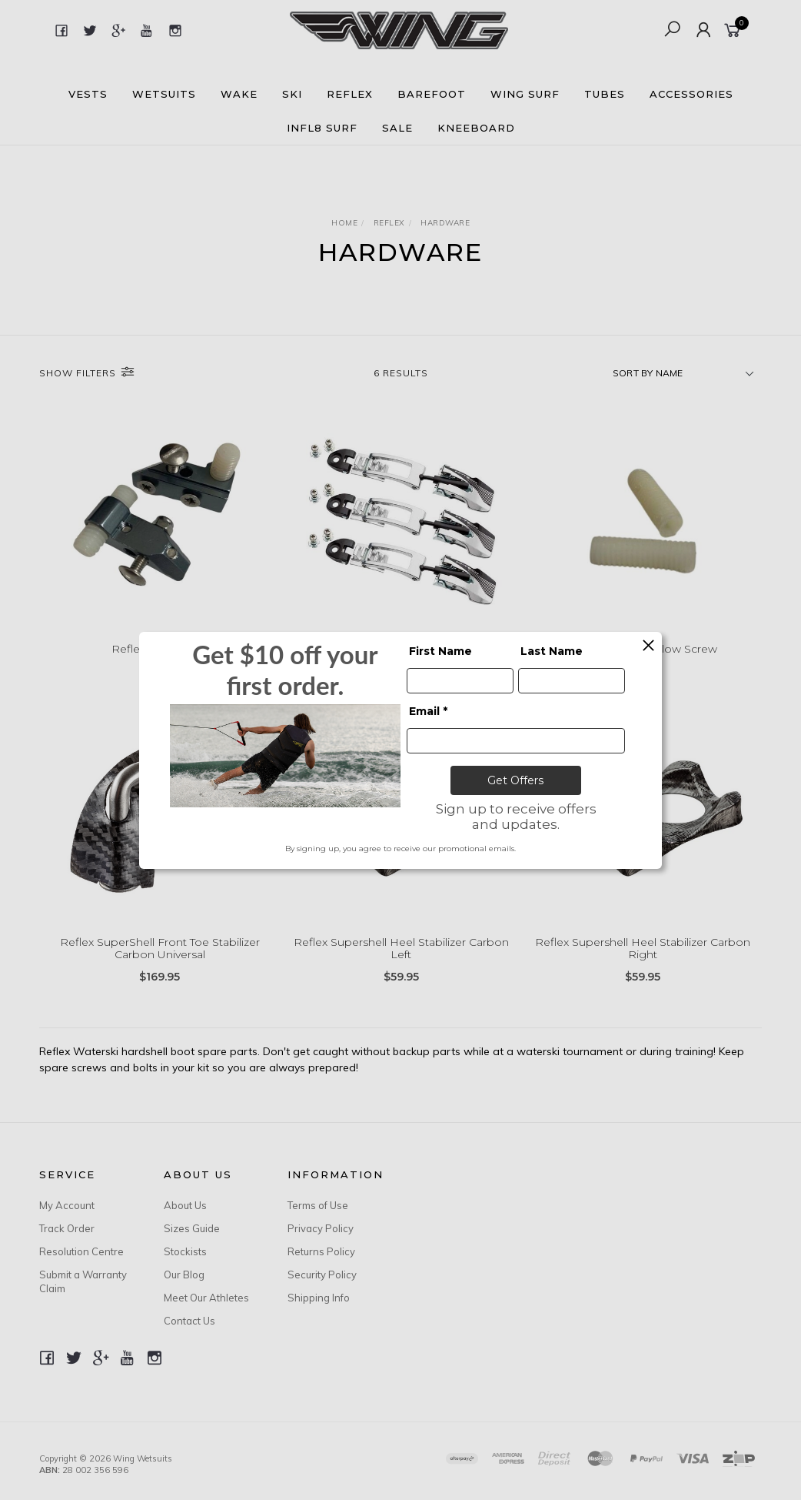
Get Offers (515, 780)
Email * (428, 711)
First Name (440, 651)
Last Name (551, 651)
